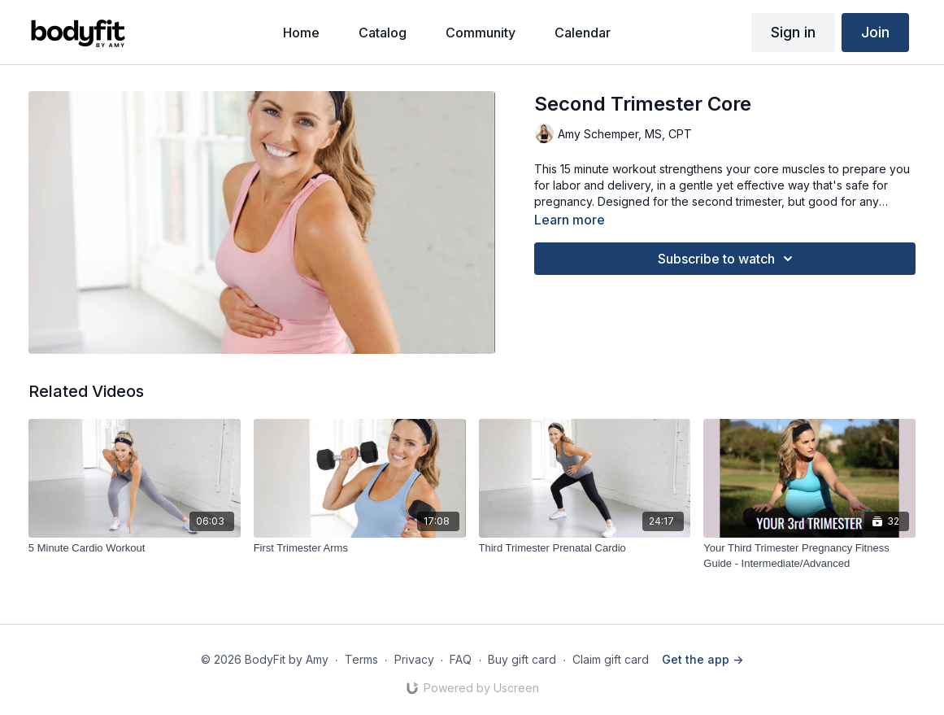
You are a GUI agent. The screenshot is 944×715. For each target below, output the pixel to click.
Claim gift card (610, 659)
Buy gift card (522, 659)
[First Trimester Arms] (360, 548)
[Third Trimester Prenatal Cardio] (585, 548)
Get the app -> (702, 659)
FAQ (461, 659)
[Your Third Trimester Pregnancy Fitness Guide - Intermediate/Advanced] (809, 556)
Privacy (414, 659)
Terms (361, 659)
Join (875, 32)
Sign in (793, 32)
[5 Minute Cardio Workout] (134, 548)
